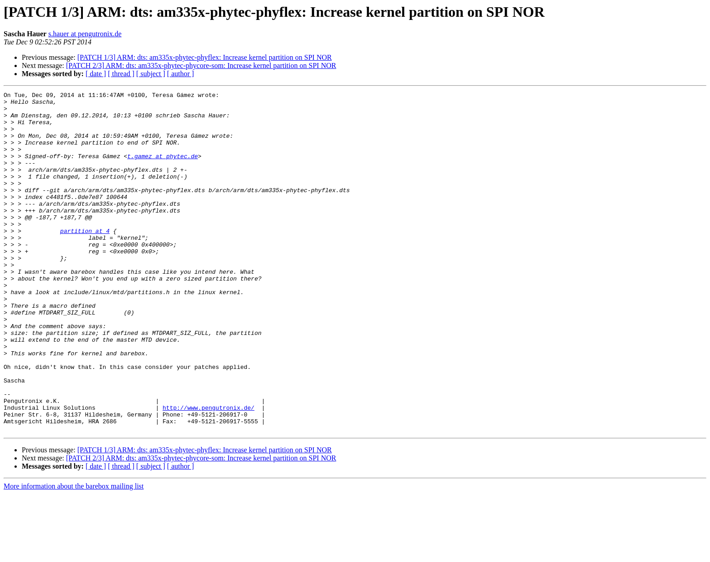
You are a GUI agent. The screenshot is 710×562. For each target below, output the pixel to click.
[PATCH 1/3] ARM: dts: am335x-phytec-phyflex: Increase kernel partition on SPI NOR (204, 57)
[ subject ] (150, 74)
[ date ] (96, 74)
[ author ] (180, 74)
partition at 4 (85, 259)
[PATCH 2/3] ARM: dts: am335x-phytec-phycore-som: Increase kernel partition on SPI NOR (201, 65)
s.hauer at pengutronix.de (85, 34)
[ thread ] (121, 74)
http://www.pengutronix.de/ (208, 471)
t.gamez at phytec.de (162, 169)
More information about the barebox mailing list (74, 554)
